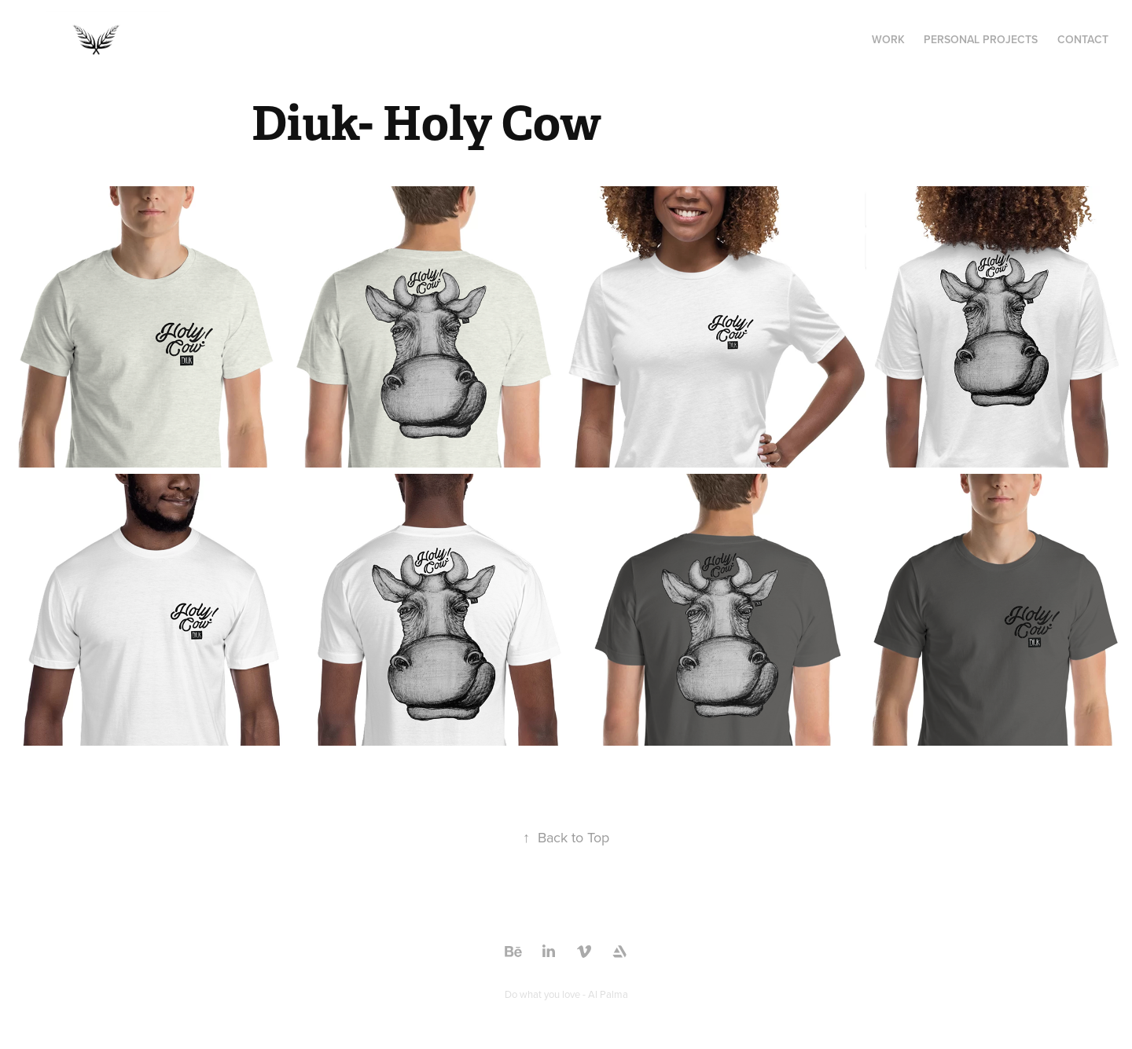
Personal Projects (981, 39)
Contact (1082, 39)
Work (888, 39)
